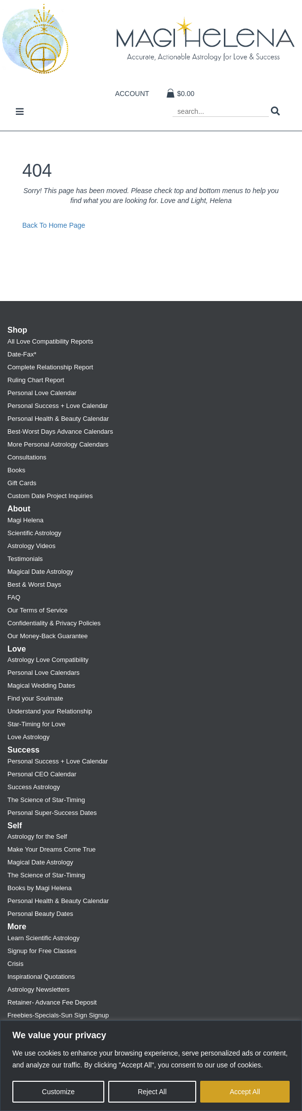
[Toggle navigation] (19, 112)
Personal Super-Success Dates (52, 812)
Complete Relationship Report (50, 367)
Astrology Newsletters (38, 989)
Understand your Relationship (49, 711)
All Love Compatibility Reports (50, 341)
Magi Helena (25, 520)
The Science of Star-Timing (46, 800)
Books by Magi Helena (39, 888)
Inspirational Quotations (41, 976)
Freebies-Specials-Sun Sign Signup (58, 1015)
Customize (58, 1092)
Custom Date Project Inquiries (50, 496)
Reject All (152, 1092)
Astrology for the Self (37, 836)
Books (16, 470)
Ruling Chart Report (35, 380)
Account (132, 94)
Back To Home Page (53, 225)
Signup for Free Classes (41, 951)
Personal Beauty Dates (40, 913)
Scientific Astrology (34, 533)
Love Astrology (28, 737)
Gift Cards (22, 483)
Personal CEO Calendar (41, 774)
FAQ (13, 597)
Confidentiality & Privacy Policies (54, 623)
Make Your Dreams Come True (51, 849)
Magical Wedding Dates (41, 685)
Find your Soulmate (35, 698)
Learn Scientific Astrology (43, 938)
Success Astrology (33, 787)
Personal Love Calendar (41, 393)
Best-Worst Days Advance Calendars (60, 431)
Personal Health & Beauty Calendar (58, 418)
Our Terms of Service (37, 610)
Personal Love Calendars (43, 672)
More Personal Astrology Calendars (58, 444)
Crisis (15, 963)
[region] (151, 1065)
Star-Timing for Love (36, 724)
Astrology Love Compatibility (47, 659)
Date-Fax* (22, 354)
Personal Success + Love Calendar (57, 405)
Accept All (245, 1092)
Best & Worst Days (34, 584)
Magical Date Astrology (40, 571)
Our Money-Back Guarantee (47, 636)
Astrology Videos (31, 546)
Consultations (26, 457)
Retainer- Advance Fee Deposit (52, 1002)
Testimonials (25, 558)
